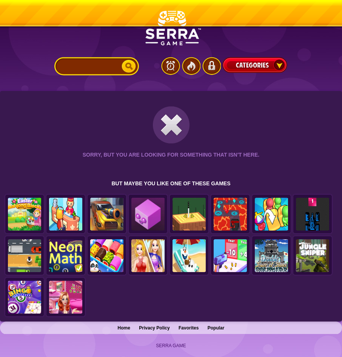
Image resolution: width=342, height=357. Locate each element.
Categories (254, 65)
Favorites (189, 328)
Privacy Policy (154, 328)
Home (124, 328)
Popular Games (191, 66)
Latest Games (170, 66)
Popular (216, 328)
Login (211, 66)
